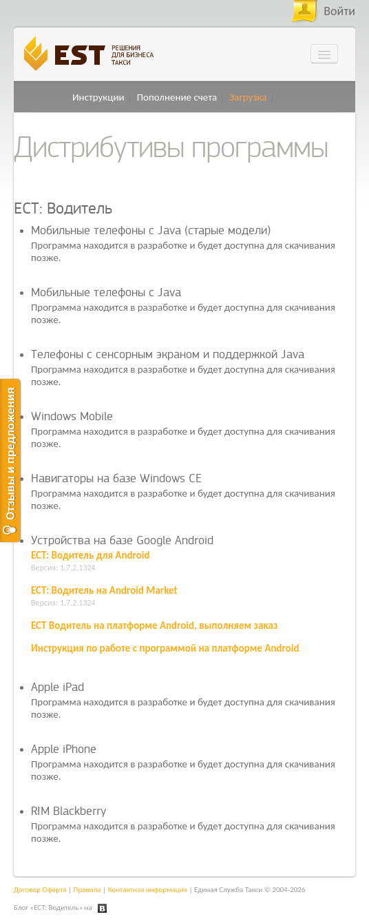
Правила (87, 889)
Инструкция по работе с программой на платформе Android (165, 648)
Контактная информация (147, 889)
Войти (339, 11)
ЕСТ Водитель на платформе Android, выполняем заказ (154, 625)
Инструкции (98, 97)
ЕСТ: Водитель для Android (90, 555)
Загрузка (247, 97)
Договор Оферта (40, 889)
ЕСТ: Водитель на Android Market (104, 590)
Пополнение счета (177, 97)
